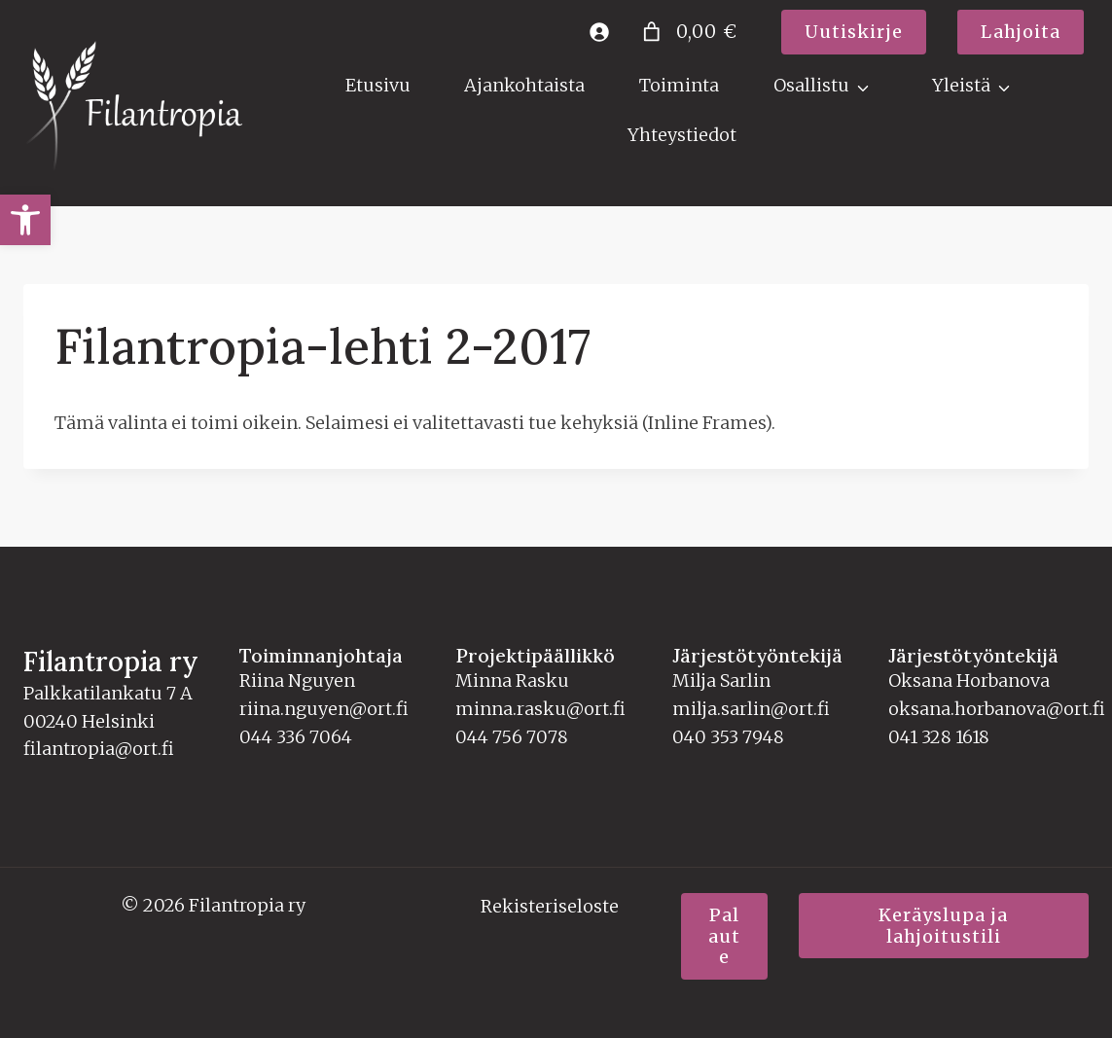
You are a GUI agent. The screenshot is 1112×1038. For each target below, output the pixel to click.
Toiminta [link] (679, 85)
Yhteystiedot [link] (682, 135)
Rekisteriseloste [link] (550, 906)
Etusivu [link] (378, 85)
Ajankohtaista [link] (524, 85)
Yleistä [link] (961, 85)
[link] (25, 220)
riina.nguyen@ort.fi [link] (324, 709)
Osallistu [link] (811, 85)
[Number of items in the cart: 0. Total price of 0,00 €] (686, 32)
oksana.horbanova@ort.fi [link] (996, 709)
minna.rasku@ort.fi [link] (540, 709)
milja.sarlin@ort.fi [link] (751, 709)
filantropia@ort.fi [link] (98, 748)
